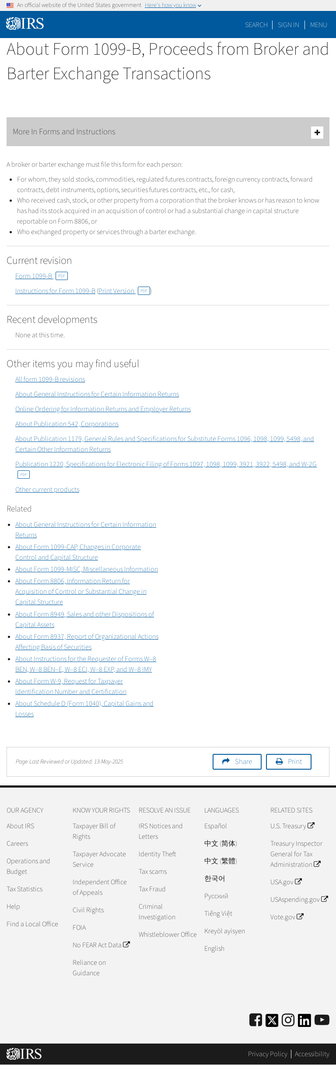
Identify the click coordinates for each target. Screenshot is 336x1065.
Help (13, 906)
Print (295, 762)
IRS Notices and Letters (161, 831)
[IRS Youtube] (322, 1020)
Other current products (47, 489)
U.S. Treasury (292, 826)
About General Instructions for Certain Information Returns (97, 394)
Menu (318, 25)
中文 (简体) (220, 843)
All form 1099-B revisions (50, 379)
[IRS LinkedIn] (304, 1023)
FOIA (79, 927)
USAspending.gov (299, 899)
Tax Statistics (24, 889)
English (214, 948)
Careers (17, 843)
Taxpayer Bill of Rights (94, 831)
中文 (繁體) (220, 861)
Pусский (216, 896)
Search (256, 25)
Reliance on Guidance (89, 968)
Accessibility (312, 1054)
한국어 (214, 878)
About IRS (20, 826)
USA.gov (285, 882)
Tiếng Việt (218, 913)
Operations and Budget (28, 866)
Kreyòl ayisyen (224, 931)
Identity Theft (157, 854)
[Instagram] (288, 1020)
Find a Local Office (32, 924)
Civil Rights (88, 910)
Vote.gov (286, 917)
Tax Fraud (152, 889)
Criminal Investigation (157, 912)
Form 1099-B (41, 276)
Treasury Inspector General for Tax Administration (296, 854)
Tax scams (153, 871)
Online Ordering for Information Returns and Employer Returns (103, 409)
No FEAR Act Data (101, 945)
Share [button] (243, 762)
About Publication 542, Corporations (67, 424)
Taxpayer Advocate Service (99, 859)
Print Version (124, 291)
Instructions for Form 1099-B (55, 291)
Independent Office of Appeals (100, 887)
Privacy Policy (267, 1054)
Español (215, 826)
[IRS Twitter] (272, 1023)
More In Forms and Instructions (168, 132)
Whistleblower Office (168, 934)
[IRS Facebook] (255, 1020)
